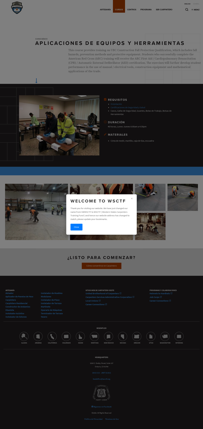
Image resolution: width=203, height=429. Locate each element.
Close (76, 227)
